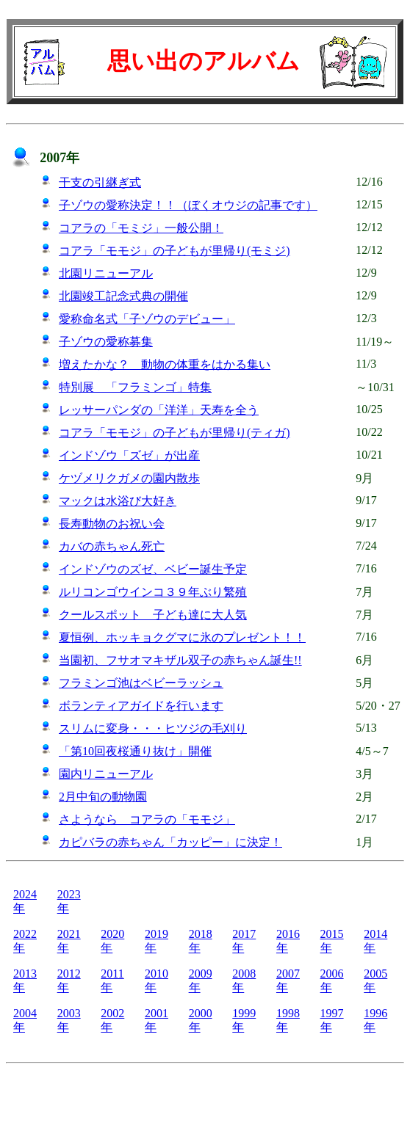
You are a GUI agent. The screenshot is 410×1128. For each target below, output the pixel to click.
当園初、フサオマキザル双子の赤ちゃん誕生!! (180, 660)
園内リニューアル (106, 774)
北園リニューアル (106, 273)
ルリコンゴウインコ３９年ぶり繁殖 (153, 592)
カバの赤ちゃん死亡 (112, 546)
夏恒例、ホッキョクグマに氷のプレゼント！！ (182, 637)
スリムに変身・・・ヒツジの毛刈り (153, 728)
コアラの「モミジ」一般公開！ (141, 228)
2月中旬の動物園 (103, 796)
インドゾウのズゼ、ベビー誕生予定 (153, 569)
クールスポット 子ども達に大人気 (153, 614)
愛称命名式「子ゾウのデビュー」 (147, 319)
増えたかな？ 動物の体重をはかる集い (164, 364)
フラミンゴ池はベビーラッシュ (141, 683)
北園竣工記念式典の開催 (123, 296)
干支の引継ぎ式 (100, 182)
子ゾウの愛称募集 (106, 341)
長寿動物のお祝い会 (112, 523)
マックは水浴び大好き (117, 501)
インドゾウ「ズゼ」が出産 (129, 455)
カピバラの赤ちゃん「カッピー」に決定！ (170, 842)
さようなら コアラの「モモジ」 (147, 819)
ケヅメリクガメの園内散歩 (129, 478)
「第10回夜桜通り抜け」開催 (135, 751)
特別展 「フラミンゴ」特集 (135, 387)
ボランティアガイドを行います (141, 705)
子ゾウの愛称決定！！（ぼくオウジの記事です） (188, 205)
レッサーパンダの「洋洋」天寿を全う (159, 410)
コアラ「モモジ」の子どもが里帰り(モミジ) (174, 250)
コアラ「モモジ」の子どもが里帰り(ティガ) (174, 432)
